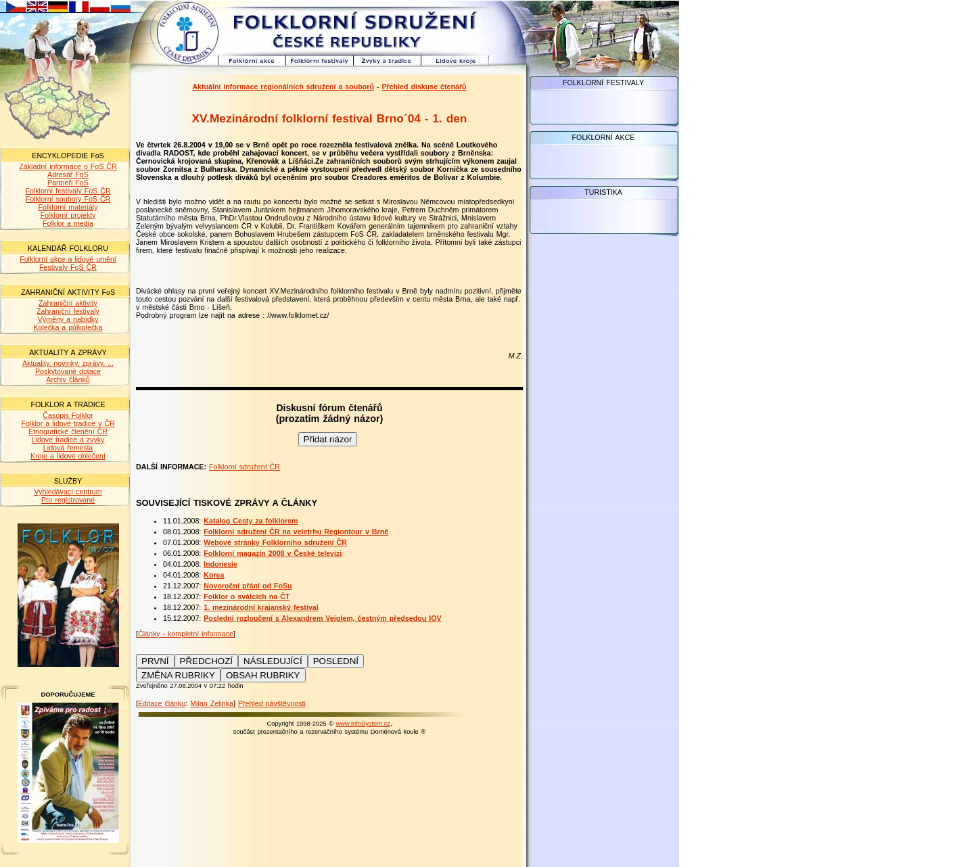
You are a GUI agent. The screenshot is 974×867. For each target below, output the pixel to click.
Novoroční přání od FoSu (248, 586)
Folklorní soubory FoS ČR (68, 199)
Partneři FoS (68, 183)
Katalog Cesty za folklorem (251, 521)
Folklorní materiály (67, 207)
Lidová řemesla (68, 448)
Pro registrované (68, 500)
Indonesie (220, 564)
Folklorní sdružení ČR (244, 467)
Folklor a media (68, 223)
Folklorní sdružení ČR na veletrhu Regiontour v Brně (296, 532)
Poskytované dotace (68, 371)
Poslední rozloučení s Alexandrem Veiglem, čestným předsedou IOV (322, 618)
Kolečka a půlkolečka (67, 327)
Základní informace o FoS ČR (67, 166)
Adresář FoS (68, 174)
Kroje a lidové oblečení (68, 456)
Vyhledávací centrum (67, 492)
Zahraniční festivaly (68, 311)
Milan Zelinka (211, 703)
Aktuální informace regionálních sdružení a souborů (283, 87)
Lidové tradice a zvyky (68, 440)
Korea (214, 575)
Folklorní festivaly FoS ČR (67, 191)
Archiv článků (67, 379)
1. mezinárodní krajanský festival (261, 607)
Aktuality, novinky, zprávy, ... (68, 363)
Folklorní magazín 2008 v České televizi (273, 553)
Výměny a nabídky (68, 319)
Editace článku (161, 703)
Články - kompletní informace (185, 634)
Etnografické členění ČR (68, 431)
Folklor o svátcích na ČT (246, 596)
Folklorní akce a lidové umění (68, 259)
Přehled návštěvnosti (272, 703)
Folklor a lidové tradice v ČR (67, 423)
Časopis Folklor (68, 415)
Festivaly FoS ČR (68, 267)
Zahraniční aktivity (68, 303)
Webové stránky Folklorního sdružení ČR (275, 542)
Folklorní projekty (67, 215)
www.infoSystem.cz (363, 723)
